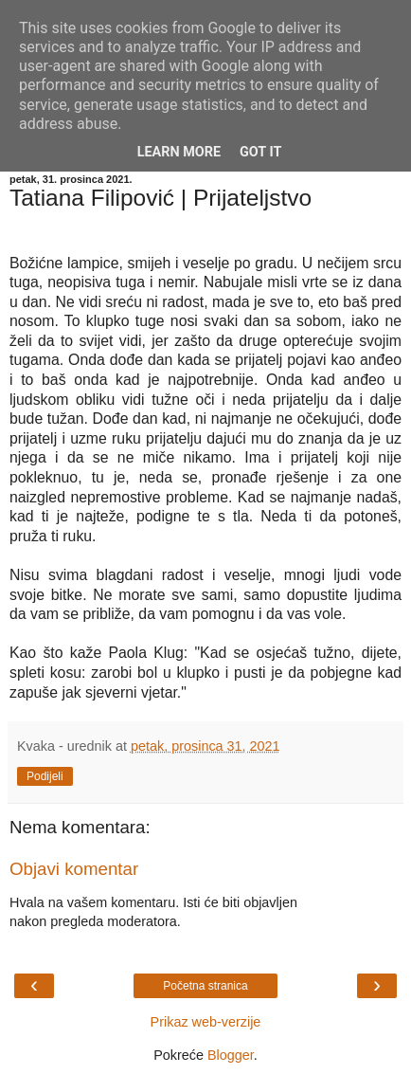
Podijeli (45, 776)
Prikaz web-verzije (206, 1021)
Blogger (230, 1055)
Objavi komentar (73, 869)
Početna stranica (205, 985)
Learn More (179, 152)
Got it (260, 152)
